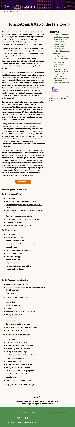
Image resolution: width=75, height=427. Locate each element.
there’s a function (14, 237)
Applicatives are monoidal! (15, 241)
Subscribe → (23, 182)
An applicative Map (59, 74)
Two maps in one (59, 46)
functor (55, 90)
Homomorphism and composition (60, 79)
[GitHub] (26, 418)
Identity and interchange (61, 82)
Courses (5, 11)
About (12, 412)
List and (11, 247)
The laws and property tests (19, 216)
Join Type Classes (22, 401)
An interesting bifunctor (15, 222)
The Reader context (60, 67)
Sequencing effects (59, 62)
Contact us (22, 412)
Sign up (57, 7)
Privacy (32, 412)
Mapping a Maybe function (62, 56)
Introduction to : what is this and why (23, 219)
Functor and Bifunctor (61, 35)
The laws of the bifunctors (62, 51)
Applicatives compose (60, 69)
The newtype (13, 257)
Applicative (57, 54)
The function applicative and (19, 250)
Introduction (10, 198)
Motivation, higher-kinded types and (21, 201)
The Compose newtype (61, 71)
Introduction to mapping (61, 37)
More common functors (61, 39)
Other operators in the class (20, 244)
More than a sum (59, 49)
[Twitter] (18, 418)
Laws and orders (59, 42)
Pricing (47, 7)
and (18, 53)
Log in (66, 7)
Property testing (59, 76)
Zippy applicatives (59, 64)
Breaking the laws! (59, 44)
